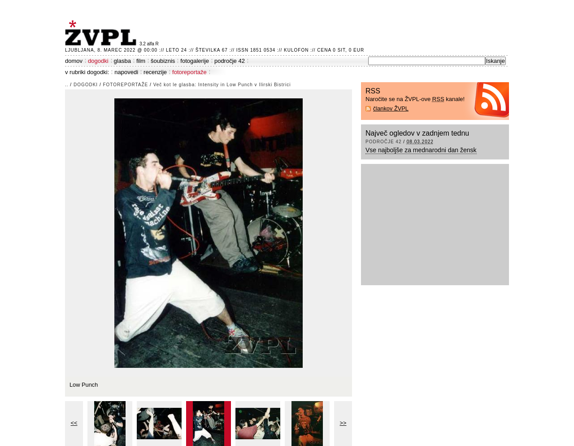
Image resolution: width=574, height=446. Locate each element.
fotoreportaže (189, 72)
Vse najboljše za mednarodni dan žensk (421, 150)
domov (74, 60)
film (140, 60)
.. (67, 84)
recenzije (155, 72)
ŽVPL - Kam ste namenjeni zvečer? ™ (102, 33)
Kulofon (296, 50)
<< (74, 423)
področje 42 (229, 60)
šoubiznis (163, 60)
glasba (122, 60)
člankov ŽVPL (391, 108)
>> (343, 423)
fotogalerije (194, 60)
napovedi (126, 72)
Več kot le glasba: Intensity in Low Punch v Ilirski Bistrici (222, 84)
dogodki (98, 60)
